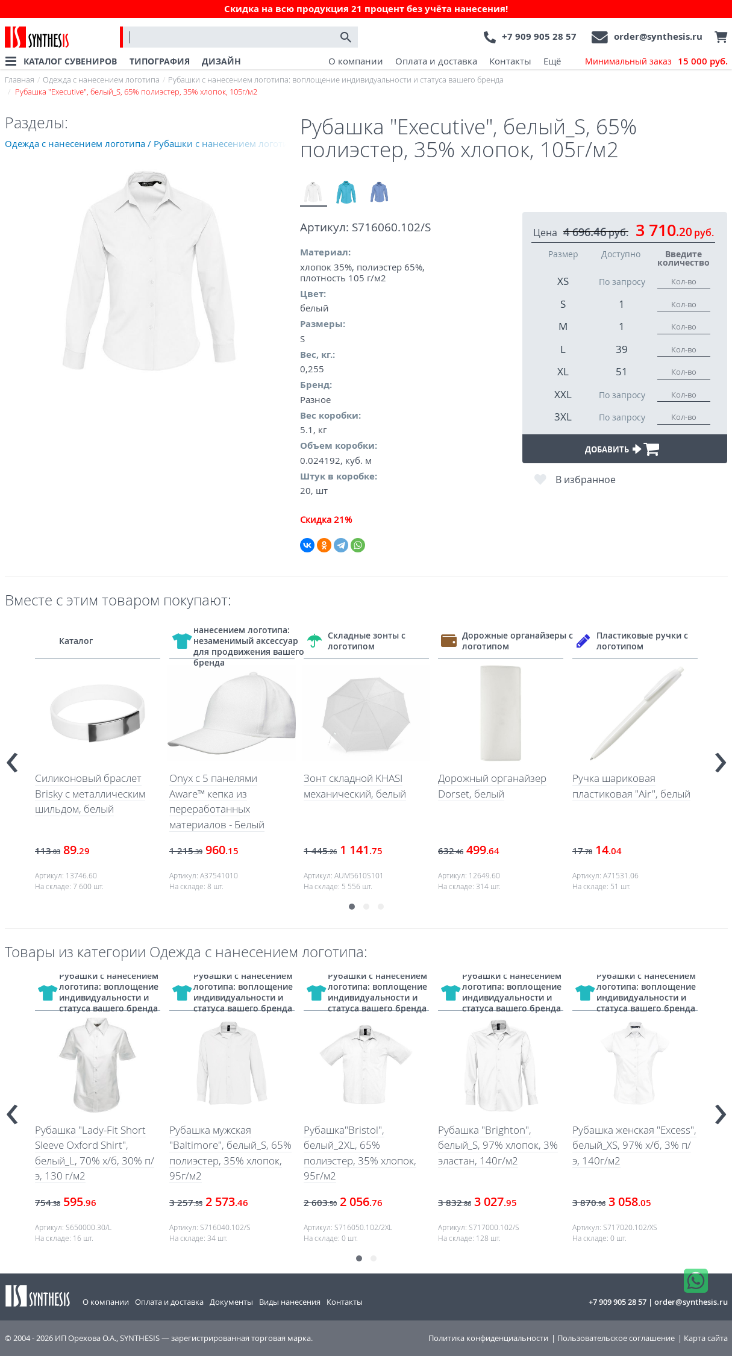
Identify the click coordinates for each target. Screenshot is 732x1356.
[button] (352, 907)
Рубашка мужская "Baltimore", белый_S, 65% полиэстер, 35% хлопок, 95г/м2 (230, 1153)
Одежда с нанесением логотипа (101, 79)
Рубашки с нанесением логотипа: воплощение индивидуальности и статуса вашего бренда (336, 79)
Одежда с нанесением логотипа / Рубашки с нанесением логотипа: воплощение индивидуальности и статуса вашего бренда (152, 143)
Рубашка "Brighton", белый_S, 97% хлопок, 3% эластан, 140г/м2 (498, 1145)
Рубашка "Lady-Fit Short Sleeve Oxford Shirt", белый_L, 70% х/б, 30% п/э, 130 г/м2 (94, 1153)
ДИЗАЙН (221, 61)
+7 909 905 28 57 (539, 36)
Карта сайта (706, 1338)
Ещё (552, 61)
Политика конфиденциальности (488, 1338)
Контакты (510, 61)
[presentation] (12, 757)
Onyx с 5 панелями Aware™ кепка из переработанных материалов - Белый (216, 801)
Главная (19, 79)
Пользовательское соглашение (616, 1338)
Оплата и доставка (436, 61)
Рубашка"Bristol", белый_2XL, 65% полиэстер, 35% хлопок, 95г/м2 (360, 1153)
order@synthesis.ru (658, 36)
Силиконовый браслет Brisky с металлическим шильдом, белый (90, 793)
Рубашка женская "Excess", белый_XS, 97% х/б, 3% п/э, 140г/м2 (634, 1145)
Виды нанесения (290, 1301)
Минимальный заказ (656, 61)
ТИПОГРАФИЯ (160, 61)
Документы (231, 1301)
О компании (355, 61)
